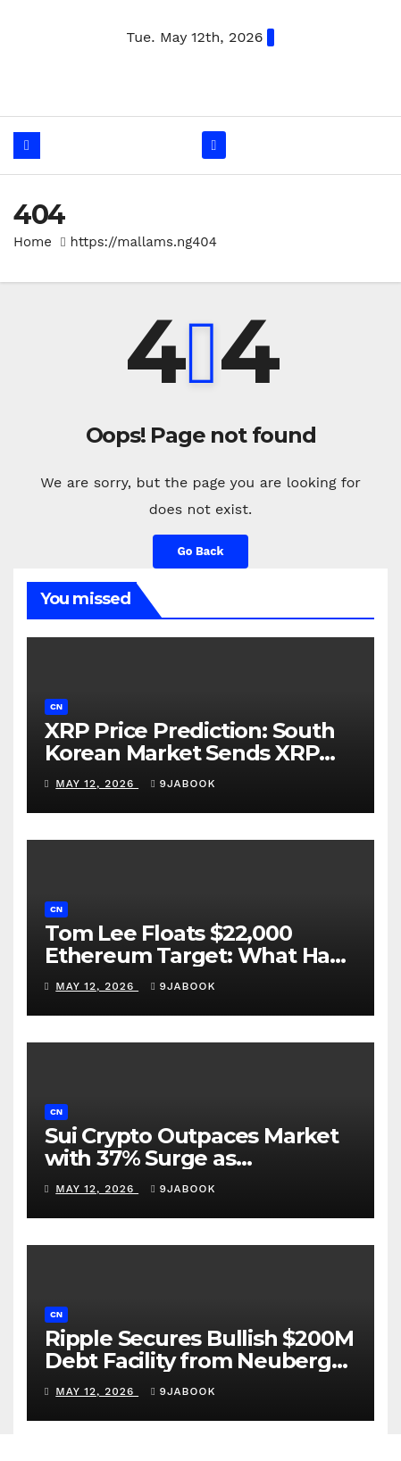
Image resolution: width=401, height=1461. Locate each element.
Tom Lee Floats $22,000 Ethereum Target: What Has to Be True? (192, 955)
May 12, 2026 (96, 783)
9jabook (183, 783)
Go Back (201, 551)
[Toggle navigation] (214, 145)
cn (56, 706)
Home (32, 242)
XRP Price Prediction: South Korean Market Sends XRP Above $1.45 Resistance (190, 753)
